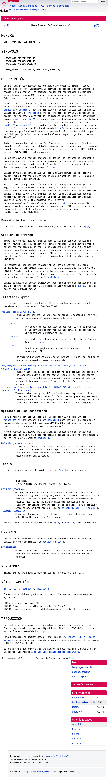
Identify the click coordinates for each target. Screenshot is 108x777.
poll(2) (79, 508)
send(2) (17, 119)
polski (75, 733)
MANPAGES (14, 1)
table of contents (82, 684)
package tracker (81, 671)
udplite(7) (42, 588)
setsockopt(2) (51, 420)
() (12, 489)
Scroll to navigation (14, 18)
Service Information (58, 5)
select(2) (67, 508)
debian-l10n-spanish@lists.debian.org (56, 651)
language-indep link (83, 667)
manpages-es (36, 10)
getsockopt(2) (12, 420)
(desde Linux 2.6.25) (18, 311)
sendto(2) (9, 109)
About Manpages (27, 5)
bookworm (78, 697)
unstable (77, 711)
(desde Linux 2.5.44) (19, 443)
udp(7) (5, 25)
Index (12, 5)
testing (76, 706)
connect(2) (32, 112)
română (76, 738)
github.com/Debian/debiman (39, 772)
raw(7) (16, 588)
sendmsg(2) (25, 109)
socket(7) (53, 277)
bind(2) (59, 128)
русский (76, 743)
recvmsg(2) (81, 285)
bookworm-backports (19, 10)
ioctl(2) (58, 470)
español (76, 724)
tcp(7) (40, 342)
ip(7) (23, 161)
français (76, 729)
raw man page (80, 676)
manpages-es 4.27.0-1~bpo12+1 (58, 756)
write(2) (30, 119)
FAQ (42, 5)
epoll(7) (93, 508)
